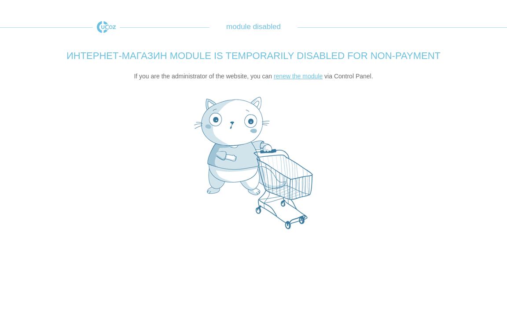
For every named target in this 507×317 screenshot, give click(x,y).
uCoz (106, 27)
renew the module (298, 76)
